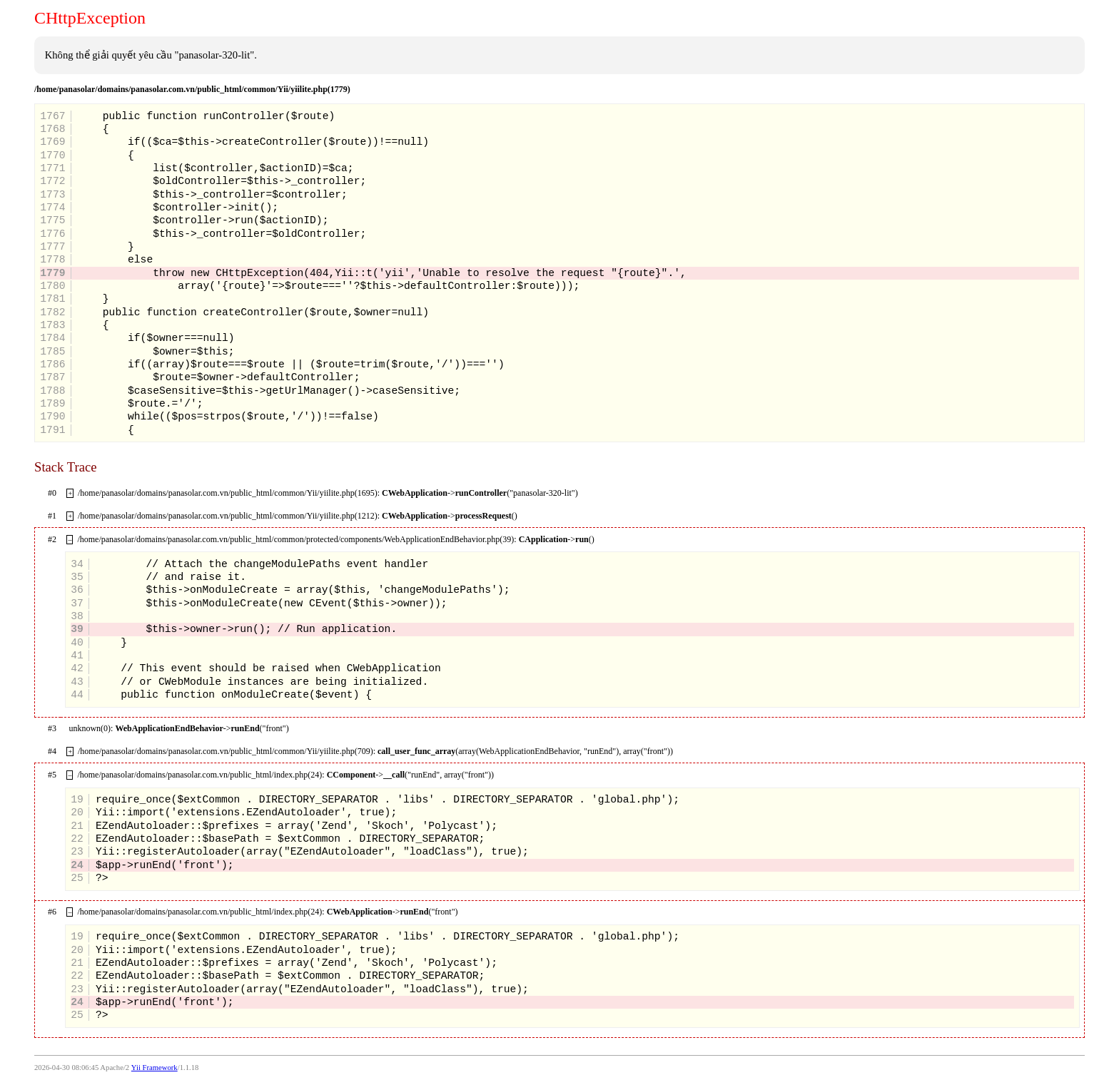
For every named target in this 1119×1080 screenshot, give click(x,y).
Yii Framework (154, 1067)
